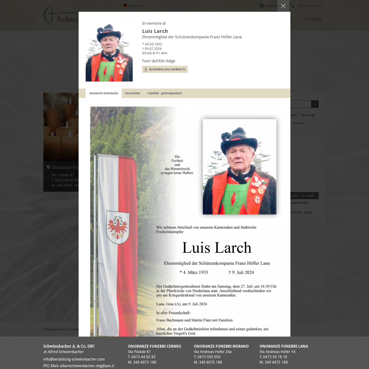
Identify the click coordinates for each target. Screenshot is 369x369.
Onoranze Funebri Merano (221, 346)
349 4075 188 (144, 362)
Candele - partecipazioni (164, 93)
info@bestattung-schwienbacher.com (74, 359)
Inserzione (132, 93)
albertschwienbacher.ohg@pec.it (87, 365)
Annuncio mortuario (103, 93)
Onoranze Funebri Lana (284, 346)
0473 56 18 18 (275, 356)
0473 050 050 (209, 356)
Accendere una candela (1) (167, 69)
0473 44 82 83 (144, 356)
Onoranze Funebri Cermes (154, 346)
